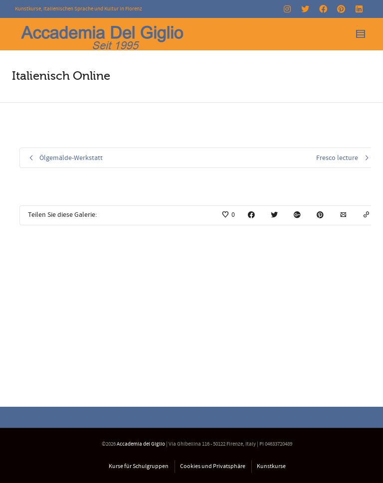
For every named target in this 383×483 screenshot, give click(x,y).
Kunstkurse (271, 466)
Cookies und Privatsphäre (212, 466)
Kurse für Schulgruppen (139, 466)
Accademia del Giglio (141, 444)
